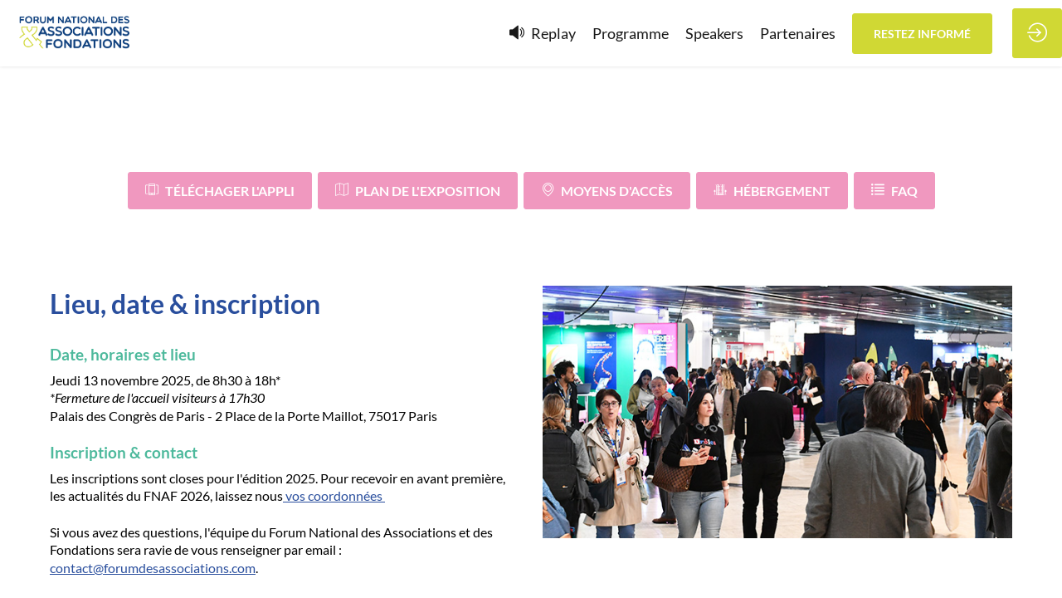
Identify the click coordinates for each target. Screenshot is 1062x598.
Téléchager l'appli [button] (220, 191)
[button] (922, 33)
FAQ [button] (894, 191)
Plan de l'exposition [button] (417, 191)
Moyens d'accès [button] (607, 191)
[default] (542, 33)
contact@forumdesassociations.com (153, 567)
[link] (630, 33)
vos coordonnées (334, 495)
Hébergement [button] (772, 191)
